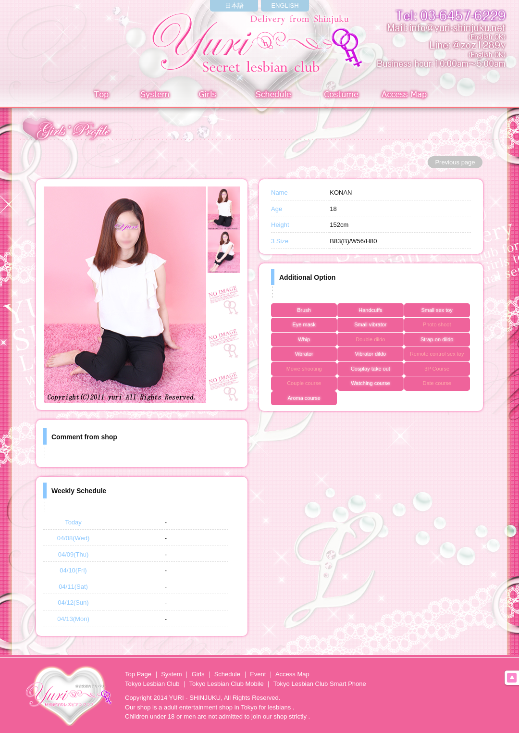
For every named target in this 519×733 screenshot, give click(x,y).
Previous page (455, 162)
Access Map (406, 95)
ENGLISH (284, 5)
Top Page (138, 674)
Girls (209, 95)
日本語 (234, 5)
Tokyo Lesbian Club (152, 683)
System (153, 95)
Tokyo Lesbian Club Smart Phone (319, 683)
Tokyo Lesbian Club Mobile (226, 683)
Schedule (274, 95)
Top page (101, 95)
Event (258, 674)
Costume (341, 95)
